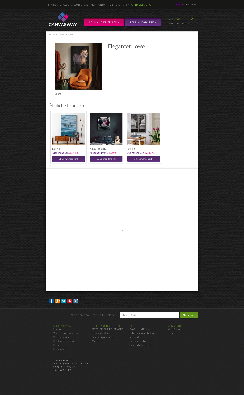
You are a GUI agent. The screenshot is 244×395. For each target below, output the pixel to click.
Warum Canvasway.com (65, 333)
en (183, 4)
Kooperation (59, 348)
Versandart (136, 337)
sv (195, 4)
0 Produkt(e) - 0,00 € (178, 23)
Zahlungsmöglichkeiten (142, 333)
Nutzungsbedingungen (141, 341)
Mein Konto (98, 4)
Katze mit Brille (98, 148)
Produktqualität (61, 337)
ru (189, 4)
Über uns (58, 329)
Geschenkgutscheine (75, 4)
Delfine (56, 148)
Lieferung (143, 4)
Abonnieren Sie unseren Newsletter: (93, 315)
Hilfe (110, 4)
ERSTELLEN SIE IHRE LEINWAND (107, 329)
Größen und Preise (140, 329)
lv (176, 4)
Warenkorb (174, 19)
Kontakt (57, 345)
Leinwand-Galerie (101, 333)
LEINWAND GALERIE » (143, 22)
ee (192, 4)
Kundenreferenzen (63, 341)
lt (186, 4)
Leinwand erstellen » (104, 22)
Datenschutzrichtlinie (141, 345)
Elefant (131, 148)
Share (58, 93)
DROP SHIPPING (124, 4)
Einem (171, 333)
